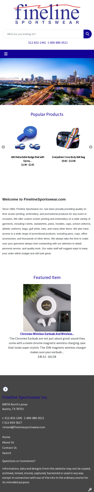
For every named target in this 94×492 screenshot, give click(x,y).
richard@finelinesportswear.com (23, 427)
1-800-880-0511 (58, 42)
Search (6, 453)
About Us (8, 442)
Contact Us (9, 447)
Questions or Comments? (19, 461)
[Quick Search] (43, 34)
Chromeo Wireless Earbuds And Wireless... (47, 334)
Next (91, 147)
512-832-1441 (37, 42)
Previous (3, 147)
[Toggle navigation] (6, 54)
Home (6, 437)
